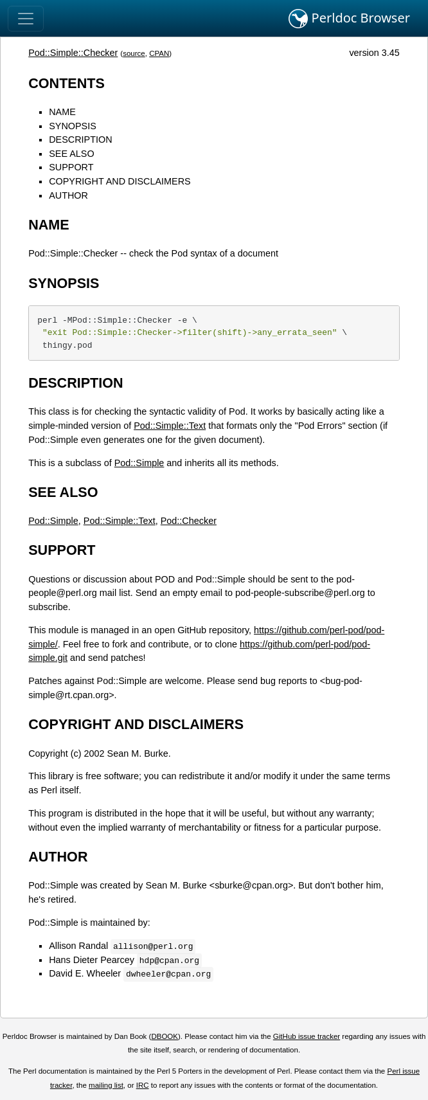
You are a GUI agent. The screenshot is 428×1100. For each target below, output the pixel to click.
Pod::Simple (139, 463)
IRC (142, 1085)
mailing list (106, 1085)
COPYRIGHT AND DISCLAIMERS (119, 181)
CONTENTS (66, 83)
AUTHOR (68, 195)
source (134, 53)
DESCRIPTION (80, 139)
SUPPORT (71, 167)
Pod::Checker (189, 521)
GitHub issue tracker (306, 1036)
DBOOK (164, 1036)
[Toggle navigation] (26, 19)
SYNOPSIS (72, 126)
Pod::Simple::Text (170, 425)
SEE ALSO (71, 154)
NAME (62, 112)
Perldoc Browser (349, 18)
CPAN (159, 53)
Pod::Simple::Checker (73, 53)
